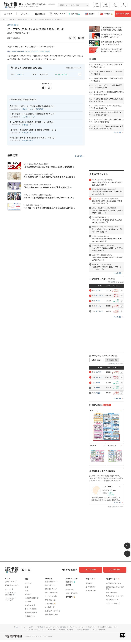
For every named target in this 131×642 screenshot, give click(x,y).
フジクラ (99, 290)
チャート (105, 5)
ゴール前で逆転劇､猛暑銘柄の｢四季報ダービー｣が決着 (31, 121)
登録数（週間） (96, 360)
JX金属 (98, 393)
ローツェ (99, 306)
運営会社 (15, 627)
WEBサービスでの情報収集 (55, 627)
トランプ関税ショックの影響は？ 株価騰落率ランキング (32, 114)
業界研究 (74, 14)
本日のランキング (28, 116)
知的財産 (92, 627)
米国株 (90, 14)
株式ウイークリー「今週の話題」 (33, 108)
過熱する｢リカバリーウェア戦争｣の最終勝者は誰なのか (32, 106)
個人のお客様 (93, 570)
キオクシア (99, 295)
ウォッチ (114, 5)
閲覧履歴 (96, 5)
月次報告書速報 (22, 19)
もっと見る (79, 155)
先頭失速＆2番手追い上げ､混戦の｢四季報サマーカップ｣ (32, 137)
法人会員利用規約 (100, 629)
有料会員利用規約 (83, 629)
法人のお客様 (116, 570)
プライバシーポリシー (77, 627)
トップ (8, 14)
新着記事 (11, 19)
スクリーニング (57, 13)
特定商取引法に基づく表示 (109, 627)
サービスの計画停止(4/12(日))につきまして (34, 4)
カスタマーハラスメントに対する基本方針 (39, 629)
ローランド (99, 311)
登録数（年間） (112, 360)
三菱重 (98, 382)
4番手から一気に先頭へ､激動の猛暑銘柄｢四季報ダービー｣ (33, 129)
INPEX (98, 388)
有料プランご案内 (122, 14)
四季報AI (106, 14)
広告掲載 (38, 627)
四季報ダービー (27, 124)
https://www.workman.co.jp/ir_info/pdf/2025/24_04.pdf (30, 51)
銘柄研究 (40, 14)
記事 (24, 14)
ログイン (123, 5)
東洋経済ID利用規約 (66, 629)
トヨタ (98, 301)
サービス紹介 (27, 627)
